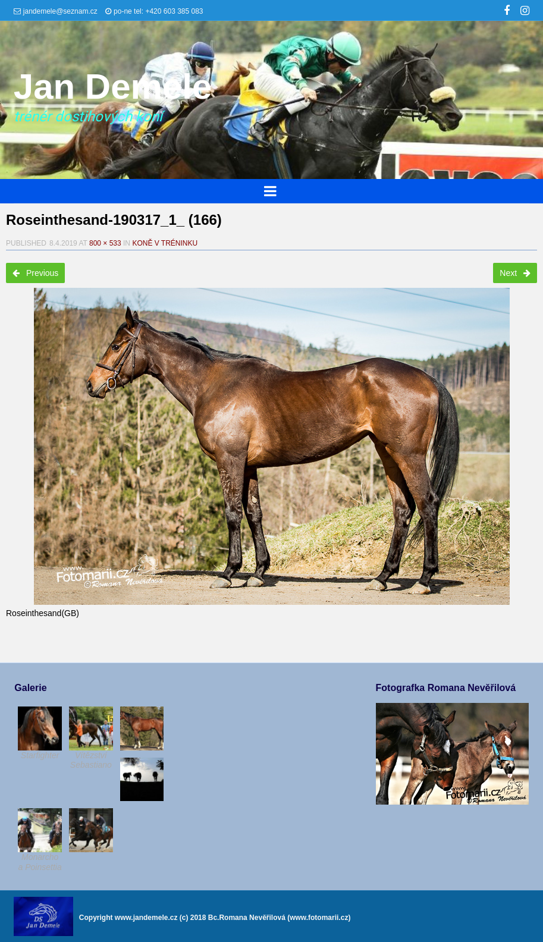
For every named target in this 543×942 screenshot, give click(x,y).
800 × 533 (105, 243)
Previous (35, 273)
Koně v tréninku (164, 243)
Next (515, 273)
